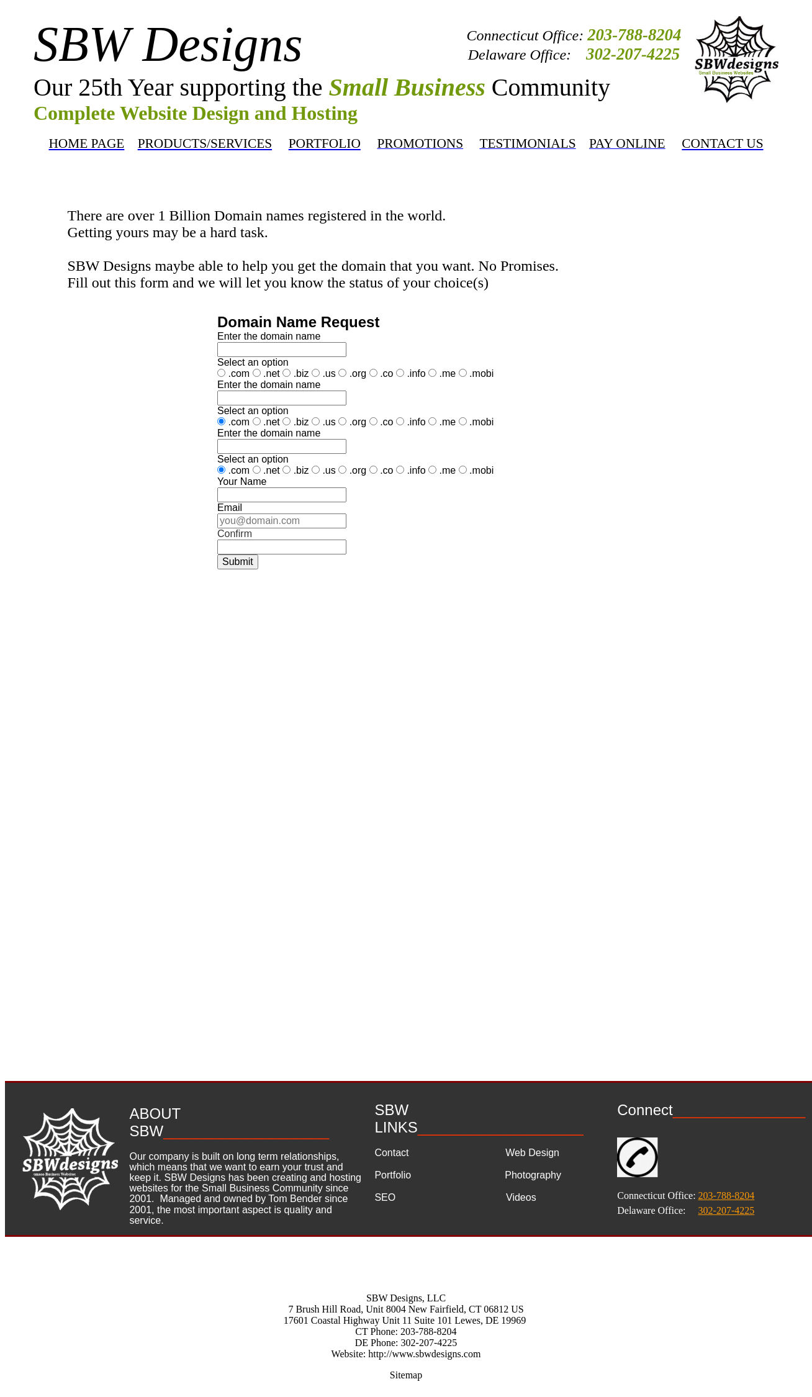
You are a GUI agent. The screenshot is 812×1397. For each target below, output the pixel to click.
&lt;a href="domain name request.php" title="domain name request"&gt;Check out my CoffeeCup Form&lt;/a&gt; (404, 660)
